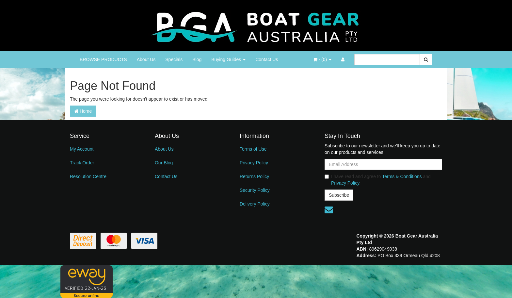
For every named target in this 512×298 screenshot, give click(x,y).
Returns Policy (254, 176)
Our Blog (164, 162)
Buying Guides (228, 59)
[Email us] (329, 210)
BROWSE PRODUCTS (103, 59)
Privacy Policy (254, 162)
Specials (174, 59)
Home (83, 111)
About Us (146, 59)
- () (322, 59)
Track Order (82, 162)
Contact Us (266, 59)
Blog (196, 59)
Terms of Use (253, 149)
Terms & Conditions (402, 176)
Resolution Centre (88, 176)
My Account (81, 149)
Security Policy (255, 190)
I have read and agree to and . (378, 180)
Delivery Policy (255, 204)
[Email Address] (383, 164)
